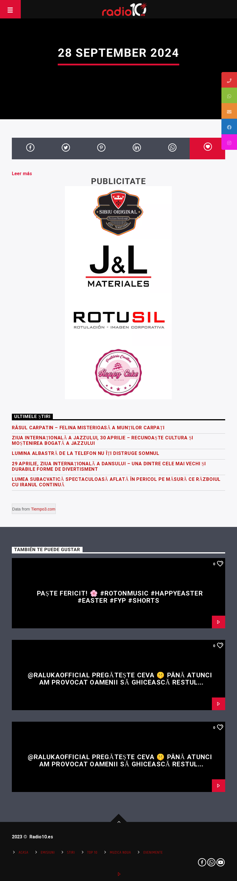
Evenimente (153, 852)
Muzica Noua (120, 852)
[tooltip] (229, 80)
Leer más (22, 173)
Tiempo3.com (43, 509)
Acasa (23, 852)
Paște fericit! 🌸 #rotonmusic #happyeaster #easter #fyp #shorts (120, 596)
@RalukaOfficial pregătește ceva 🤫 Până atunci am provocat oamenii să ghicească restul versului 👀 (120, 682)
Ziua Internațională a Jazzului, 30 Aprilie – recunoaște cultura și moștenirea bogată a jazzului (102, 440)
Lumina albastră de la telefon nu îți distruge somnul (85, 453)
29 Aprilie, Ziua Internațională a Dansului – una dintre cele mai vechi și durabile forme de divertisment (109, 466)
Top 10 (92, 852)
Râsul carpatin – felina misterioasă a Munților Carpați (88, 427)
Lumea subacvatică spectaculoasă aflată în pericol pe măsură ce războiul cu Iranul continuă (116, 482)
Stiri (71, 852)
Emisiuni (48, 852)
